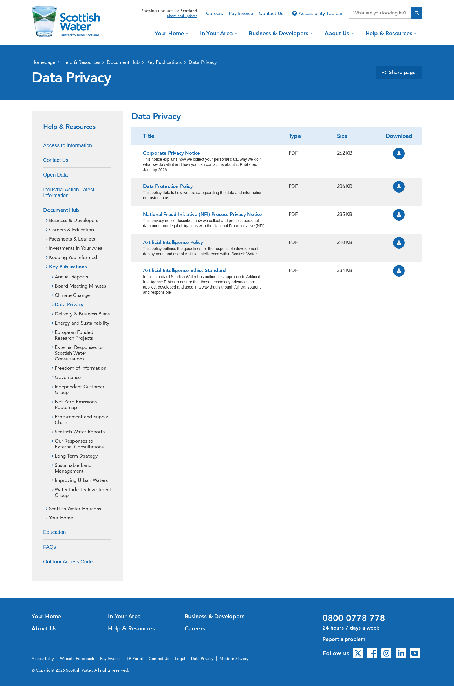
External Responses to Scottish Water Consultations (79, 353)
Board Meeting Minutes (80, 286)
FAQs (49, 547)
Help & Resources (389, 32)
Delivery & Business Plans (82, 314)
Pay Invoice (241, 13)
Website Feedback (77, 658)
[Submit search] (416, 13)
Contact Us (271, 13)
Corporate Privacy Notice (171, 153)
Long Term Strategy (76, 456)
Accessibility (43, 658)
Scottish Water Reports (80, 431)
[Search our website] (380, 13)
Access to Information (67, 145)
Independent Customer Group (80, 389)
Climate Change (72, 295)
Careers (214, 13)
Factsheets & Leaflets (72, 239)
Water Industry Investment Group (83, 492)
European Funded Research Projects (74, 335)
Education (54, 532)
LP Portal (135, 658)
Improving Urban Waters (81, 480)
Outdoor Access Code (68, 562)
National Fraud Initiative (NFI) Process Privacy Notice (202, 214)
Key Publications (164, 62)
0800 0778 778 (354, 618)
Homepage (43, 62)
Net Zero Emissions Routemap (76, 404)
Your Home (170, 32)
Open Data (55, 175)
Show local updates (182, 16)
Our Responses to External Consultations (79, 444)
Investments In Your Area (75, 248)
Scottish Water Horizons (75, 508)
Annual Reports (71, 277)
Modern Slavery (233, 658)
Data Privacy (202, 62)
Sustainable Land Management (73, 468)
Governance (68, 377)
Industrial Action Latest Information (68, 192)
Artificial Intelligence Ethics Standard (184, 270)
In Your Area (217, 32)
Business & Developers (279, 32)
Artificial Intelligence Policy (173, 242)
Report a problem (344, 639)
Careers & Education (71, 229)
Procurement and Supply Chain (81, 419)
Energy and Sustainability (82, 323)
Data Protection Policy (168, 186)
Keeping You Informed (73, 257)
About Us (338, 32)
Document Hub (123, 62)
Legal (180, 658)
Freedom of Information (80, 368)
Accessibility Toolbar (317, 13)
